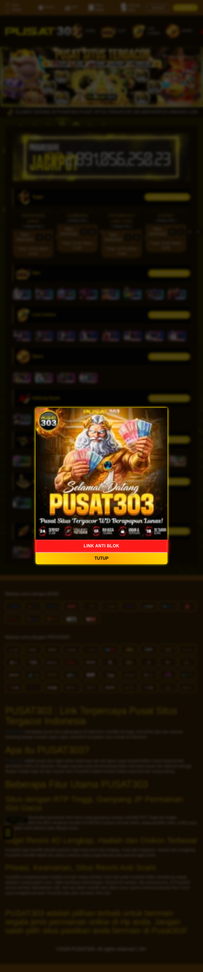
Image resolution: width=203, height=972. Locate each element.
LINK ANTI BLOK (101, 546)
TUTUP (101, 558)
